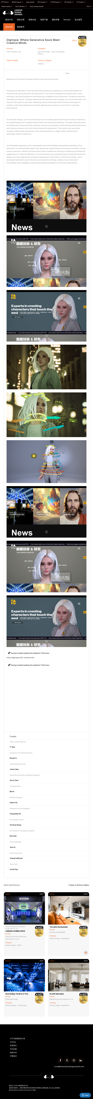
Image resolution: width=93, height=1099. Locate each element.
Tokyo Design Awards (36, 6)
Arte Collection (21, 6)
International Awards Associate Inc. (22, 1090)
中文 (89, 6)
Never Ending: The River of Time (16, 994)
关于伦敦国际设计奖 (17, 1039)
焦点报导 (78, 20)
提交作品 (9, 27)
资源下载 (44, 20)
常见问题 (13, 1049)
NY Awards (68, 2)
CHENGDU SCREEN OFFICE (15, 931)
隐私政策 (45, 1088)
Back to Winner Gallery (79, 885)
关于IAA (13, 1042)
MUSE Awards (17, 2)
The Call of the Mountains (59, 927)
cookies (52, 1088)
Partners (67, 20)
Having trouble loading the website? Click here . (29, 653)
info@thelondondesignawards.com (69, 1066)
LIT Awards (80, 2)
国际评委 (55, 20)
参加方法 (9, 20)
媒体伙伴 (13, 1053)
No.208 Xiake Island (57, 994)
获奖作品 (32, 20)
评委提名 (13, 1056)
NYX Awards (42, 2)
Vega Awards (30, 2)
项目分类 (20, 20)
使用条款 (39, 1088)
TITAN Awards (55, 2)
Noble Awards (7, 6)
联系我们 (13, 1045)
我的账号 (20, 27)
